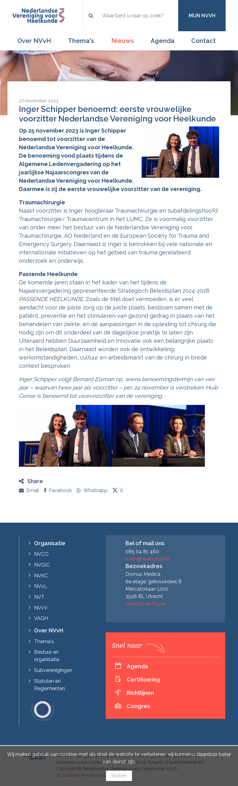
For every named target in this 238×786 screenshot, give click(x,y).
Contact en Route (146, 604)
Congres (138, 706)
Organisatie (49, 543)
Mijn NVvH (202, 16)
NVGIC (42, 565)
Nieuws (122, 41)
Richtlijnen (140, 693)
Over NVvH (34, 41)
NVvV (40, 608)
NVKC (41, 576)
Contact (203, 41)
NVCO (41, 554)
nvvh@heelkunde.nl (148, 559)
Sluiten (119, 776)
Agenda (162, 41)
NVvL (40, 586)
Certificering (143, 679)
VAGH (41, 618)
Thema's (81, 41)
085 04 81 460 (142, 551)
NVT (39, 597)
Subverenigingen (53, 670)
